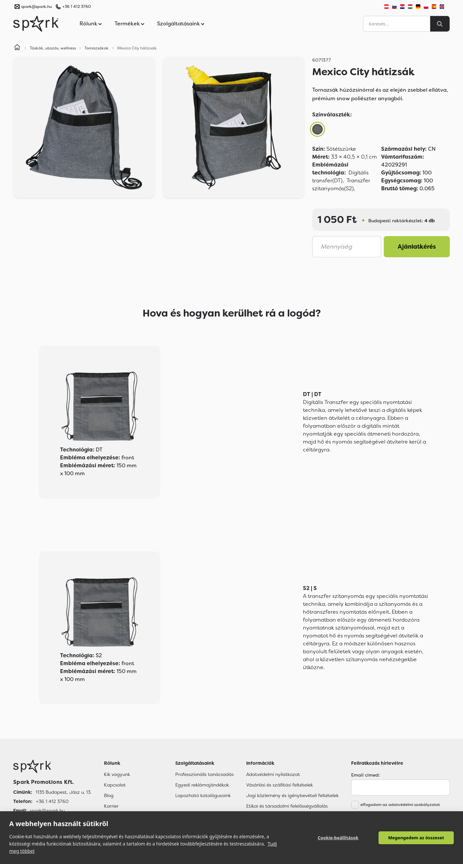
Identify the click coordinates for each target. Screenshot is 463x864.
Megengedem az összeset (416, 838)
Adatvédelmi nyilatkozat (273, 774)
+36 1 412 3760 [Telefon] (52, 801)
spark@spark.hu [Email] (47, 811)
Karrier (111, 806)
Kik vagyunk (117, 774)
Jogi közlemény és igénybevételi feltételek (292, 795)
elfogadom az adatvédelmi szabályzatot (400, 804)
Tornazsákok (96, 48)
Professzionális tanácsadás (204, 774)
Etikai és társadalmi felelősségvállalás (287, 806)
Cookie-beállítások (338, 838)
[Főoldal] (52, 766)
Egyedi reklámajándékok (202, 785)
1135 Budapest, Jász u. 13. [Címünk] (63, 792)
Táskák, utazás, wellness (53, 48)
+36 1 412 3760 (76, 6)
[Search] (440, 24)
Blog (109, 795)
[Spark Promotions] (36, 24)
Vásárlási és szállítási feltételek (279, 785)
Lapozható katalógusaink (203, 795)
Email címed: (365, 775)
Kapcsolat (115, 785)
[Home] (17, 48)
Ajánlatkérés (417, 247)
